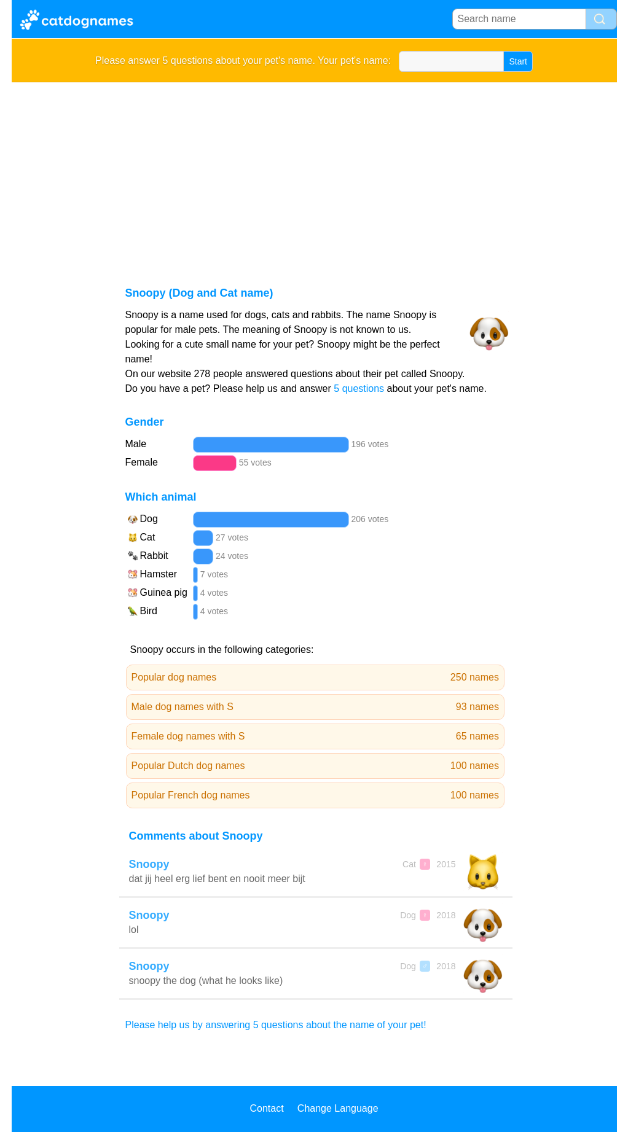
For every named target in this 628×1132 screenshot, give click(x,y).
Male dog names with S (315, 707)
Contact (266, 1108)
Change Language (338, 1108)
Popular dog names (315, 677)
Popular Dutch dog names (315, 766)
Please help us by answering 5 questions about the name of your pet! (275, 1025)
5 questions (359, 388)
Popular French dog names (315, 795)
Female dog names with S (315, 736)
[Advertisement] (314, 174)
